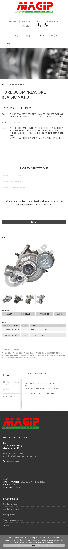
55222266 (22, 355)
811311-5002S (40, 355)
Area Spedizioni (9, 514)
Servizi (13, 21)
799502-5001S (29, 353)
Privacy (6, 525)
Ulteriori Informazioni (43, 542)
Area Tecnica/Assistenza (13, 520)
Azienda (26, 21)
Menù (7, 43)
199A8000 (19, 357)
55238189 (30, 355)
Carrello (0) (50, 35)
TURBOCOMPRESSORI (15, 84)
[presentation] (21, 211)
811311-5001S (52, 355)
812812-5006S (29, 357)
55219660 (5, 355)
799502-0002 (18, 353)
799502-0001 (7, 353)
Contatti (27, 25)
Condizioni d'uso (10, 504)
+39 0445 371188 (11, 461)
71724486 (14, 355)
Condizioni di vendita (12, 509)
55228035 (59, 353)
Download (53, 21)
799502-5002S (40, 353)
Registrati (31, 35)
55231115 (51, 353)
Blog (39, 21)
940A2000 (10, 357)
